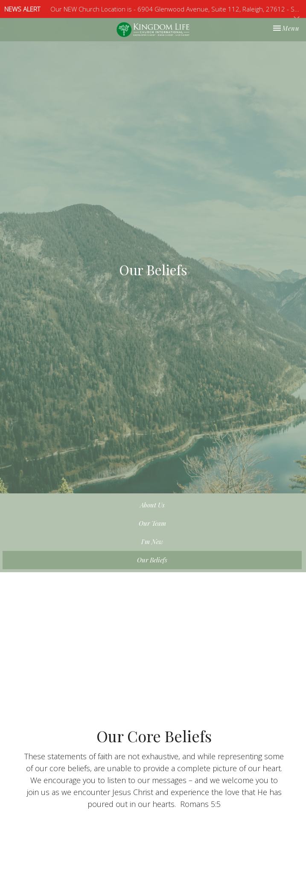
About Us (152, 505)
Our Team (152, 523)
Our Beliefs (152, 560)
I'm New (152, 541)
